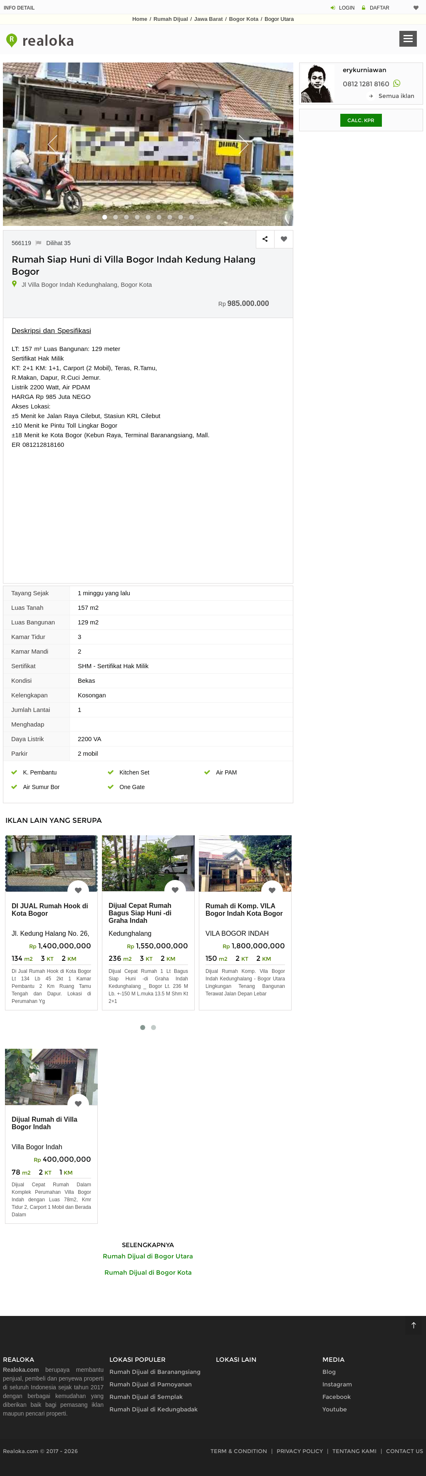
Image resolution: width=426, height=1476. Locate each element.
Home (139, 19)
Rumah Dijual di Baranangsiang (155, 1372)
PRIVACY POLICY (300, 1451)
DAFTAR (379, 8)
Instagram (337, 1384)
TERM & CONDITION (239, 1451)
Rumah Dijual (171, 19)
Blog (329, 1372)
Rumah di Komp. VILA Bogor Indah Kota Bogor (244, 909)
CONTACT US (404, 1451)
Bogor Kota (243, 19)
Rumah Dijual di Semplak (146, 1397)
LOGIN (346, 8)
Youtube (334, 1409)
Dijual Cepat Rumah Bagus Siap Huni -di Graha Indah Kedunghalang (140, 917)
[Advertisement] (148, 512)
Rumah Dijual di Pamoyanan (150, 1384)
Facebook (336, 1397)
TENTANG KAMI (354, 1451)
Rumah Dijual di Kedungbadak (153, 1409)
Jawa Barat (208, 19)
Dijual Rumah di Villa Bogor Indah (44, 1123)
